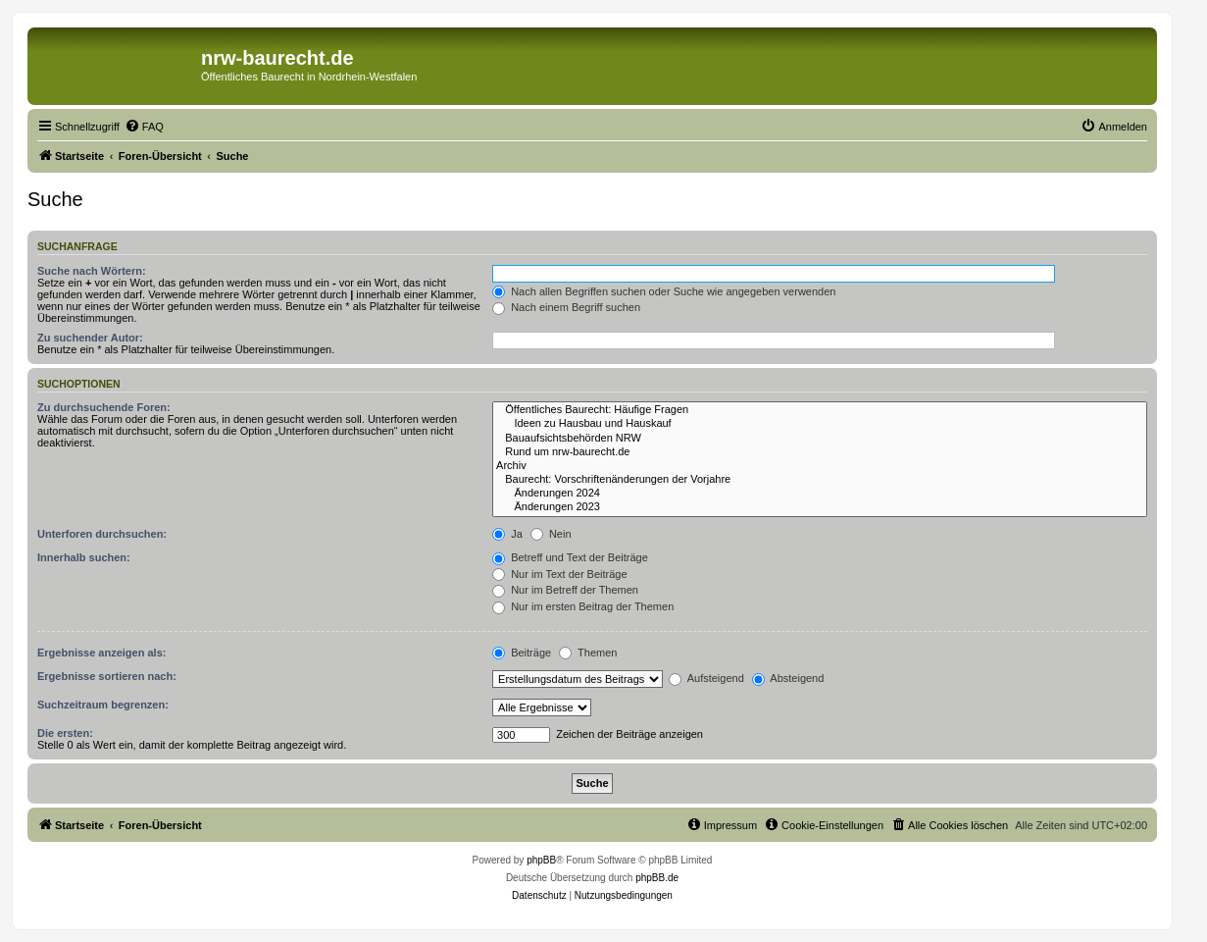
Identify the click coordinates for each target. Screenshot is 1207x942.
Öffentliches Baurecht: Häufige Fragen (819, 410)
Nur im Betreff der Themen (565, 590)
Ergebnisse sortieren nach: (106, 676)
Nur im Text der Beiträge (559, 574)
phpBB (541, 860)
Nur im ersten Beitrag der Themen (583, 606)
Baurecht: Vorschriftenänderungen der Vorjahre (819, 480)
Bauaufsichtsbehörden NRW (819, 438)
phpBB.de (657, 877)
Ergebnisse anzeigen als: (101, 652)
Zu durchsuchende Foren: (104, 407)
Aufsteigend (706, 678)
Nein (551, 534)
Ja (507, 534)
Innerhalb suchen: (83, 557)
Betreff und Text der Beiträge (570, 557)
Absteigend (788, 678)
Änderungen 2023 (819, 507)
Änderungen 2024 (819, 493)
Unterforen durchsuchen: (102, 534)
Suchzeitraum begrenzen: (103, 704)
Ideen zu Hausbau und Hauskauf (819, 424)
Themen (588, 652)
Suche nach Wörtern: (91, 271)
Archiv (819, 466)
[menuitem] (144, 126)
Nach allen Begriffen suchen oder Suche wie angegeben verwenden (663, 291)
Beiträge (521, 652)
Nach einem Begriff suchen (566, 307)
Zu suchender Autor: (90, 337)
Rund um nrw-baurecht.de (819, 452)
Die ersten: (65, 733)
